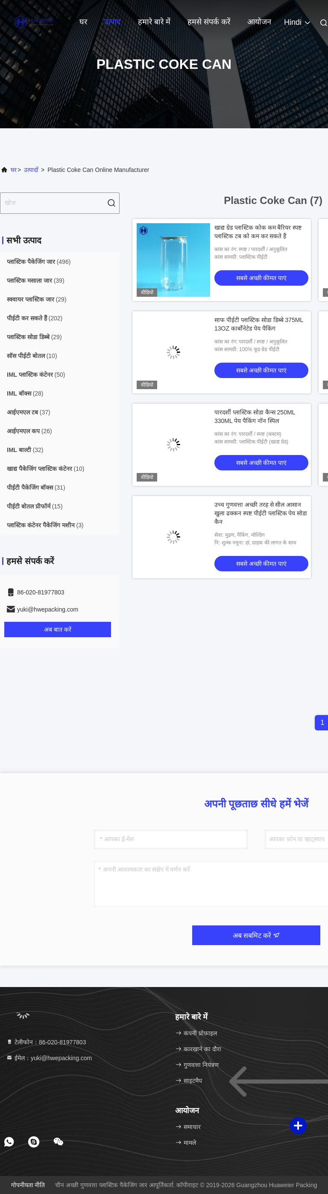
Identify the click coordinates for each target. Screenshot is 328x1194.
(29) (37, 299)
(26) (29, 431)
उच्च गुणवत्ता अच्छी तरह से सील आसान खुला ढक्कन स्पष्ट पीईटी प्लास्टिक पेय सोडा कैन (260, 513)
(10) (32, 355)
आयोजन (259, 22)
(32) (25, 449)
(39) (35, 280)
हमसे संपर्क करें (208, 22)
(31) (36, 487)
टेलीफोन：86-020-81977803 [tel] (46, 1042)
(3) (45, 525)
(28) (25, 393)
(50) (36, 374)
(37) (28, 412)
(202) (34, 318)
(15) (35, 506)
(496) (38, 261)
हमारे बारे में (154, 22)
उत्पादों (31, 169)
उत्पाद (112, 22)
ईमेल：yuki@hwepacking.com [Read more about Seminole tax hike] (49, 1058)
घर (83, 22)
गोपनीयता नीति (28, 1185)
